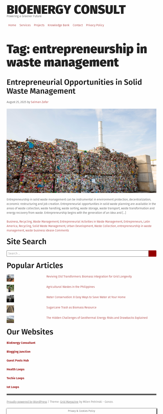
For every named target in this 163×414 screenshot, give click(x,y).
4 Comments (61, 230)
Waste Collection (105, 226)
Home (12, 25)
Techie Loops (15, 378)
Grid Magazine (69, 401)
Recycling (25, 221)
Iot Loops (13, 387)
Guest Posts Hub (18, 360)
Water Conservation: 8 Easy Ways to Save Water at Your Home (86, 297)
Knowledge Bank (58, 25)
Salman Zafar (39, 102)
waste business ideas (39, 230)
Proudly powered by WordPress (27, 401)
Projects (39, 25)
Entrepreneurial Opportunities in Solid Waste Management (74, 87)
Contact (78, 25)
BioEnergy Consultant (21, 343)
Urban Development (80, 226)
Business (12, 221)
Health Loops (15, 369)
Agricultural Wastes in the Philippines (70, 287)
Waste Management (46, 221)
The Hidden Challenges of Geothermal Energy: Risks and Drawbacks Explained (97, 317)
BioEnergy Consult (66, 9)
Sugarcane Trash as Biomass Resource (71, 307)
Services (25, 25)
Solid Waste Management (48, 226)
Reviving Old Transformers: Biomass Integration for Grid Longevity (89, 276)
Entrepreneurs (133, 221)
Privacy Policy (95, 25)
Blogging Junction (18, 351)
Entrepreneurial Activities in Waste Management (91, 221)
